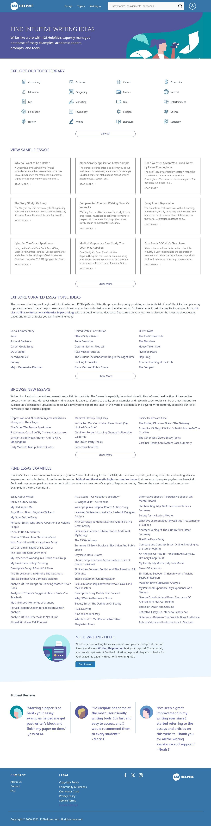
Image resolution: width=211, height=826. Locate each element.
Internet (175, 92)
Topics (81, 6)
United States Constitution (90, 331)
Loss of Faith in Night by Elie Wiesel (32, 547)
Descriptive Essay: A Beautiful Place (32, 568)
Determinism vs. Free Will (90, 346)
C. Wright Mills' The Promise (91, 502)
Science (174, 111)
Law (30, 101)
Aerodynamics (19, 357)
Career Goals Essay (22, 346)
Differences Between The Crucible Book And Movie (169, 617)
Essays (68, 6)
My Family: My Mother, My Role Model (161, 563)
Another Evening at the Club (156, 362)
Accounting (34, 82)
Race (13, 336)
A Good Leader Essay (87, 614)
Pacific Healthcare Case (153, 418)
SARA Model (18, 351)
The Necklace (147, 341)
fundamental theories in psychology (51, 312)
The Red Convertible (151, 336)
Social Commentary (22, 331)
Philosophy (34, 111)
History (32, 121)
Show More (105, 284)
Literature (128, 121)
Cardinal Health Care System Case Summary (165, 443)
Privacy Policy (67, 796)
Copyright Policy (69, 782)
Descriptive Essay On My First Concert (97, 593)
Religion (127, 111)
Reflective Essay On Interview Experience (163, 612)
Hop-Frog (144, 357)
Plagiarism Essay (85, 624)
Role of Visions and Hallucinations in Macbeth (166, 622)
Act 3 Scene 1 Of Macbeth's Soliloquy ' (97, 496)
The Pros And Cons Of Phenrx (28, 553)
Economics (176, 82)
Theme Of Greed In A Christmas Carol (33, 537)
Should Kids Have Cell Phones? (29, 622)
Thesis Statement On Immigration (95, 579)
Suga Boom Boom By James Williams (33, 512)
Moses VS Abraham (150, 568)
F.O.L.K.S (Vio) (83, 609)
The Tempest (146, 367)
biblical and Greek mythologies (95, 479)
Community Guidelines (73, 787)
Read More (21, 184)
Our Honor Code (69, 791)
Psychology (81, 111)
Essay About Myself (22, 496)
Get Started (85, 664)
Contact (15, 786)
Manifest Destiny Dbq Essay (91, 418)
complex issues (127, 479)
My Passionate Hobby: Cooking (29, 563)
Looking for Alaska (86, 362)
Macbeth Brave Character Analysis (159, 583)
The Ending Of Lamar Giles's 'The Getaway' (164, 423)
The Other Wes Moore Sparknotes (31, 427)
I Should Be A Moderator (25, 532)
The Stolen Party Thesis (89, 442)
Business (80, 82)
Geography (81, 92)
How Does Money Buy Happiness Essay (34, 542)
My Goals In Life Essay (24, 517)
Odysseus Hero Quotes (88, 555)
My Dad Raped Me (21, 507)
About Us (16, 782)
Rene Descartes (84, 341)
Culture (127, 82)
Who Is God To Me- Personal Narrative (97, 619)
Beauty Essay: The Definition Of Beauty (98, 603)
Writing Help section (111, 648)
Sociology (176, 121)
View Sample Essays (30, 149)
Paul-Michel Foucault (87, 351)
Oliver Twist (146, 331)
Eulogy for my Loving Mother (156, 515)
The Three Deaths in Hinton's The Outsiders (37, 573)
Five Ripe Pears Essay (151, 539)
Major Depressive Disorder (27, 367)
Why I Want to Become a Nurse (93, 598)
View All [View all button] (105, 133)
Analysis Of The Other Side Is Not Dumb (34, 617)
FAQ (13, 791)
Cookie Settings (68, 805)
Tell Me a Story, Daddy (24, 502)
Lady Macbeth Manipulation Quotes (32, 447)
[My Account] (194, 6)
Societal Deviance (21, 341)
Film (125, 101)
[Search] (180, 7)
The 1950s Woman (86, 540)
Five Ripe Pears (148, 351)
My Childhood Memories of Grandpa (32, 602)
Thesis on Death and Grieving (156, 607)
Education (33, 92)
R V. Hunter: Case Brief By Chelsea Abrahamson (39, 432)
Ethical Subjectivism (86, 336)
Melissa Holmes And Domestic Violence (34, 579)
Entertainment (178, 101)
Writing (79, 121)
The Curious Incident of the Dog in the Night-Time (105, 357)
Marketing (81, 101)
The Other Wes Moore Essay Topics (160, 437)
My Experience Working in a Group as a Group (38, 558)
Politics (126, 92)
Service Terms (67, 800)
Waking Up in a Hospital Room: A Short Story (101, 507)
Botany (15, 362)
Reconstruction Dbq (87, 447)
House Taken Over (150, 346)
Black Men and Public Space (91, 367)
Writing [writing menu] (94, 6)
